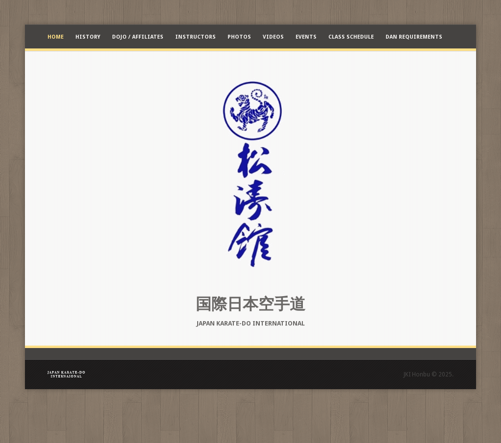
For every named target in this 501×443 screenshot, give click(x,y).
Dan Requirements (414, 37)
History (87, 37)
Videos (273, 37)
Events (306, 37)
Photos (239, 37)
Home (55, 37)
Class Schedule (351, 37)
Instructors (195, 37)
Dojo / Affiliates (137, 37)
